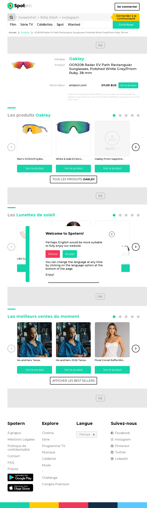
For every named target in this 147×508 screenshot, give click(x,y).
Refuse (53, 254)
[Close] (112, 234)
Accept (70, 254)
